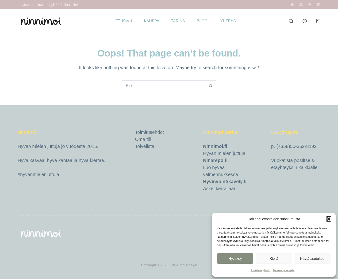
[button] (328, 219)
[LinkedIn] (318, 4)
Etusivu (123, 21)
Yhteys (228, 21)
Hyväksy (235, 258)
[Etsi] (291, 21)
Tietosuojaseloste (284, 270)
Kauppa (151, 21)
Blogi (203, 21)
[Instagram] (301, 4)
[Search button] (210, 85)
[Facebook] (292, 4)
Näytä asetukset (313, 258)
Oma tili (143, 139)
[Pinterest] (309, 4)
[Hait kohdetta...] (163, 85)
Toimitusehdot (149, 132)
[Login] (305, 21)
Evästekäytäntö (260, 270)
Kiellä (274, 258)
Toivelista (144, 146)
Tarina (178, 21)
